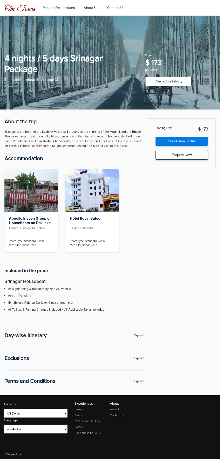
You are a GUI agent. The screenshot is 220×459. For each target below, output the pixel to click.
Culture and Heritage (88, 421)
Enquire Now (182, 154)
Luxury (79, 409)
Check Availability (168, 81)
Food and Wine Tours (88, 433)
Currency (10, 404)
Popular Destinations (59, 7)
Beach (79, 415)
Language (11, 420)
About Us (91, 7)
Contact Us (115, 7)
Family (79, 427)
